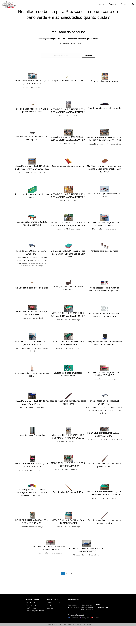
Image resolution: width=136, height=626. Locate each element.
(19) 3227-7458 (74, 607)
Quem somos (31, 605)
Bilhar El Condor (32, 599)
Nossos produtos (53, 602)
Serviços (50, 605)
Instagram (84, 617)
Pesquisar (88, 55)
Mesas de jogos (53, 599)
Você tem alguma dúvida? (35, 611)
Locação (50, 608)
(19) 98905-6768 (88, 609)
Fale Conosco (31, 608)
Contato (124, 4)
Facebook (73, 617)
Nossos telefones (75, 599)
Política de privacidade (67, 624)
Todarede (88, 624)
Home (99, 4)
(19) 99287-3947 (88, 607)
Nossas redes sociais (76, 615)
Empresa (112, 4)
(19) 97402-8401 (103, 608)
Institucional (30, 602)
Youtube (95, 617)
